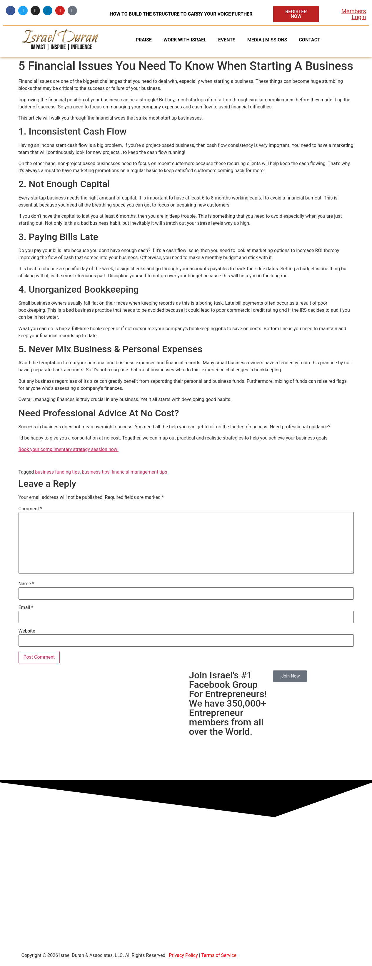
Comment (30, 509)
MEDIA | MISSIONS (267, 40)
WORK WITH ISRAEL (185, 40)
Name (26, 583)
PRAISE (144, 40)
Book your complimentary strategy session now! (69, 449)
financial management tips (139, 472)
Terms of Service (218, 955)
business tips (95, 472)
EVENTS (227, 40)
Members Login (353, 14)
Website (27, 631)
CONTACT (309, 40)
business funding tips (57, 472)
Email (26, 607)
